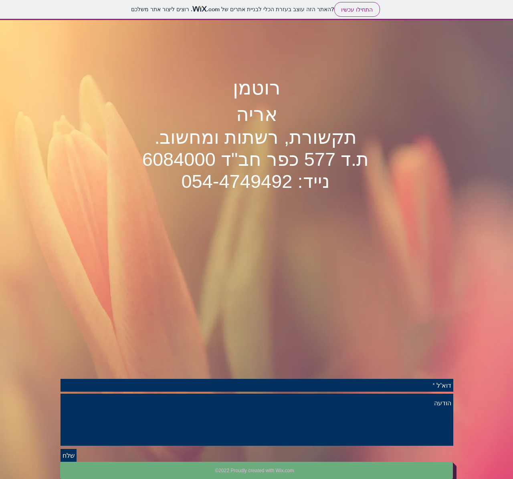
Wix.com (284, 470)
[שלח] (69, 455)
